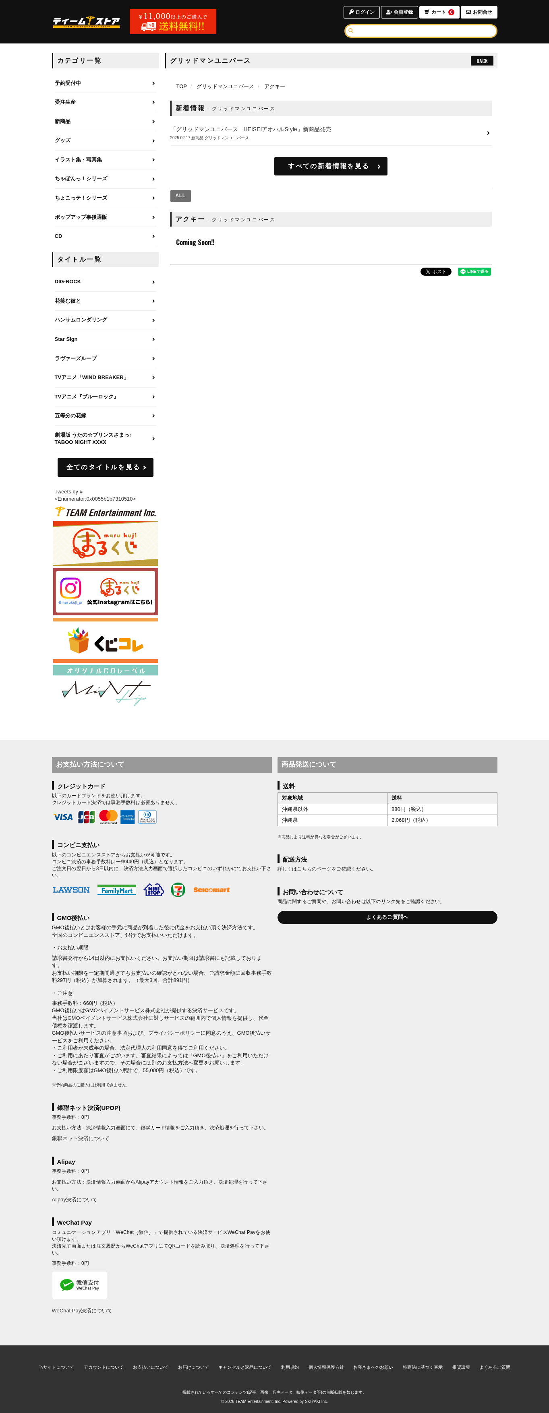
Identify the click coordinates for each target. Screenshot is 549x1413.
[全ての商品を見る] (180, 196)
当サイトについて (56, 1367)
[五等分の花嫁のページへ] (105, 416)
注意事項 (116, 1033)
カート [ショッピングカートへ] (439, 12)
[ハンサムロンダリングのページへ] (105, 320)
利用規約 (290, 1367)
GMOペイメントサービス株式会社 (108, 1018)
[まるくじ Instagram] (105, 591)
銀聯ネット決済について (81, 1138)
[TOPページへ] (86, 22)
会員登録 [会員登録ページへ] (399, 12)
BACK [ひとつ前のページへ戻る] (482, 61)
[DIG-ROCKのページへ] (105, 282)
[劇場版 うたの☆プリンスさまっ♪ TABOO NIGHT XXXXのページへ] (105, 439)
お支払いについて (150, 1367)
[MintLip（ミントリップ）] (105, 688)
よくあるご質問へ (387, 917)
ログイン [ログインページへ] (361, 12)
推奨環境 (461, 1367)
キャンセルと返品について (244, 1367)
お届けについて (193, 1367)
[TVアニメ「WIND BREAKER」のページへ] (105, 378)
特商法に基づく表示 (423, 1367)
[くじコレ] (105, 640)
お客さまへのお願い (373, 1367)
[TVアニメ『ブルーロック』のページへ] (105, 397)
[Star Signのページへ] (105, 339)
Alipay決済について (74, 1199)
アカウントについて (104, 1367)
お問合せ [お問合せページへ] (479, 12)
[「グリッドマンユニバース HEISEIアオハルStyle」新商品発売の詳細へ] (331, 133)
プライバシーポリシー (174, 1033)
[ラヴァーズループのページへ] (105, 359)
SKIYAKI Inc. (316, 1401)
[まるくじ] (105, 543)
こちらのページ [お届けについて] (314, 869)
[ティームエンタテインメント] (105, 511)
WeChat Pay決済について (82, 1311)
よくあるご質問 (494, 1367)
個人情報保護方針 (326, 1367)
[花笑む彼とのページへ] (105, 301)
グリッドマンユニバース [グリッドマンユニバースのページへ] (225, 86)
